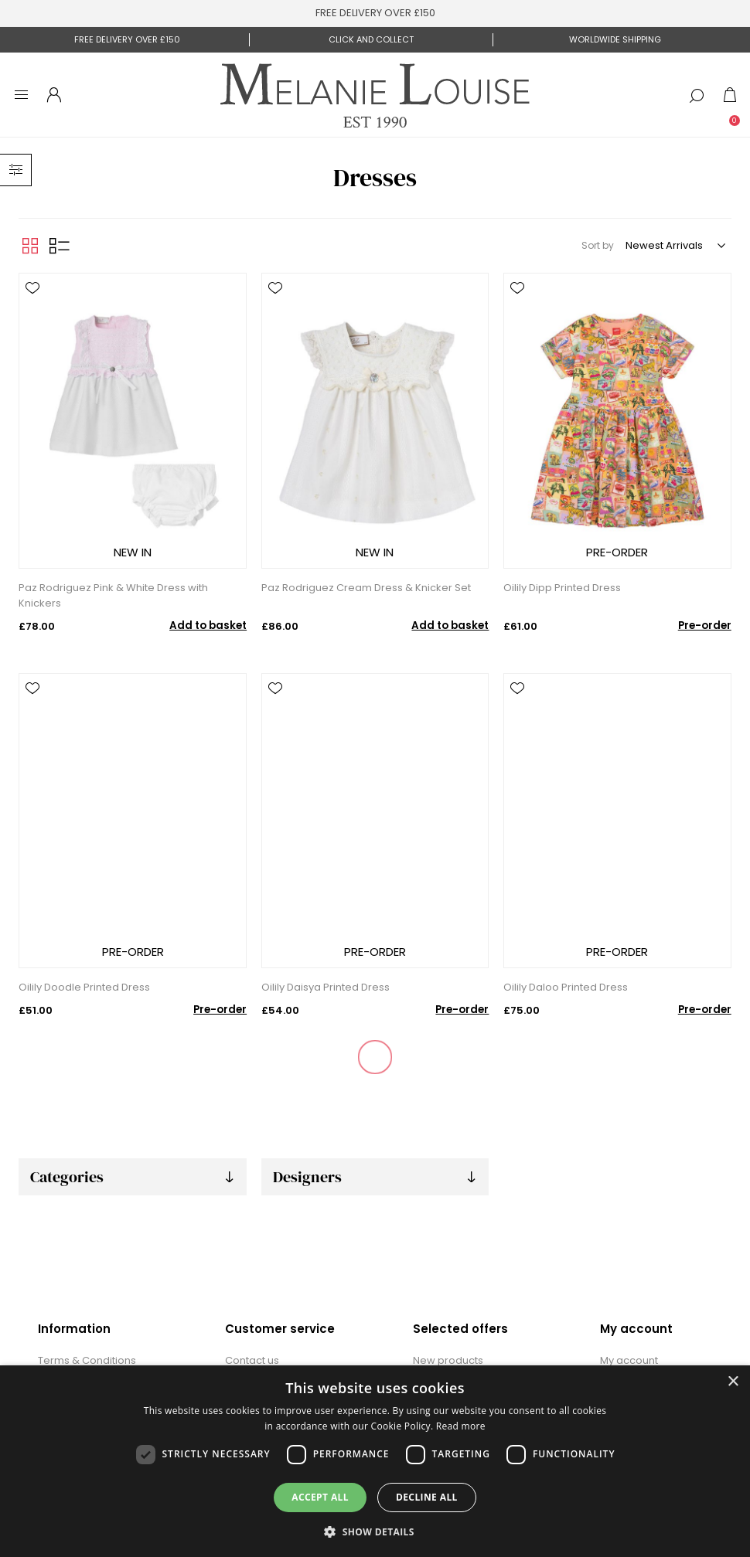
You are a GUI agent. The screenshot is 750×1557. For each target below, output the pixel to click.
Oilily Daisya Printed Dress (325, 987)
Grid (30, 245)
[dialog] (375, 1461)
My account (629, 1360)
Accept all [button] (320, 1497)
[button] (375, 1531)
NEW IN (133, 552)
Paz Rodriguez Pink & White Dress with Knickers (113, 595)
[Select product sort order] (674, 245)
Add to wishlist (32, 288)
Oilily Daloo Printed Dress (565, 987)
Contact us (252, 1360)
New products (448, 1360)
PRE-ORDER (617, 552)
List (59, 245)
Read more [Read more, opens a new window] (461, 1426)
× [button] (732, 1382)
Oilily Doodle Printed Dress (84, 987)
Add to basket (208, 625)
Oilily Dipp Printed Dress (562, 587)
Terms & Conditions (87, 1360)
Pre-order (704, 625)
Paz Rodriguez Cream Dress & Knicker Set (366, 587)
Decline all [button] (427, 1497)
